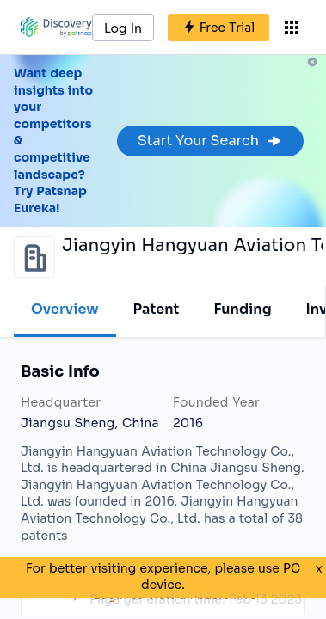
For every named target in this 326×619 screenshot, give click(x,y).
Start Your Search (210, 141)
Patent (156, 309)
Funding (242, 309)
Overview (65, 309)
